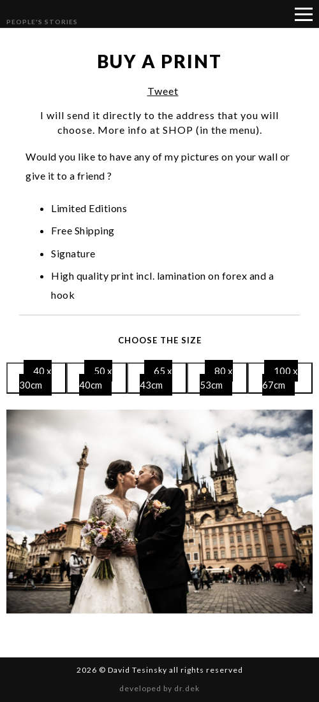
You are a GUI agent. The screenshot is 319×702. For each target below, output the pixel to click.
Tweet (163, 91)
